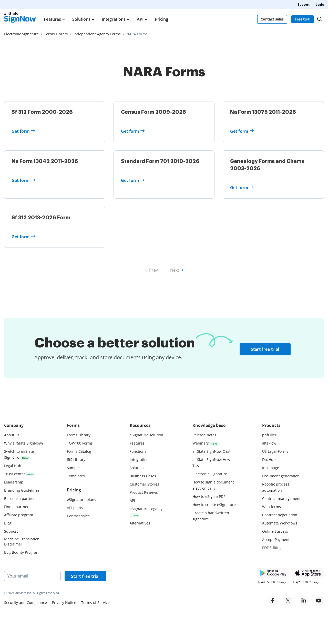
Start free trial (265, 349)
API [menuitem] (140, 19)
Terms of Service (95, 602)
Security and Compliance (25, 602)
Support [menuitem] (304, 4)
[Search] (320, 19)
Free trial (302, 19)
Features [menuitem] (52, 19)
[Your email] (32, 576)
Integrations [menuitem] (114, 19)
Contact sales (272, 19)
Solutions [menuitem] (81, 19)
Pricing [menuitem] (161, 19)
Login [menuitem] (320, 4)
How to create (214, 504)
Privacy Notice (64, 602)
